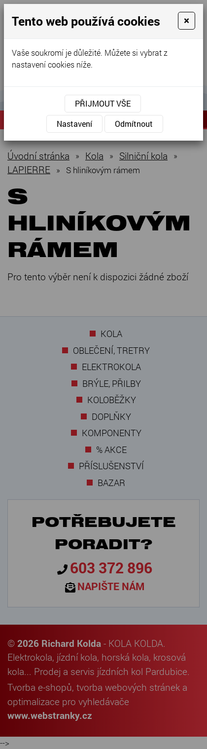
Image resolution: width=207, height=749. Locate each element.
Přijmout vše (103, 103)
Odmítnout (134, 123)
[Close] (186, 21)
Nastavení (74, 123)
